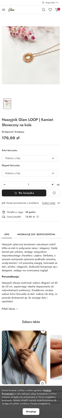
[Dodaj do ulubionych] (54, 193)
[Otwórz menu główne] (3, 9)
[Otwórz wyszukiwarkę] (43, 10)
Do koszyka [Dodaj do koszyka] (24, 193)
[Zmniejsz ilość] (4, 184)
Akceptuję (31, 411)
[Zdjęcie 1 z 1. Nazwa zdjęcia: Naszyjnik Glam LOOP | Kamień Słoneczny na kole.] (7, 104)
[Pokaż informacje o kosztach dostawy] (37, 216)
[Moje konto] (50, 2)
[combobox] (30, 158)
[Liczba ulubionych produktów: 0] (50, 10)
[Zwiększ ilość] (52, 184)
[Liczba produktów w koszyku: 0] (56, 10)
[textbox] (26, 158)
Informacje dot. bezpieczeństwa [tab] (36, 234)
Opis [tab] (6, 234)
